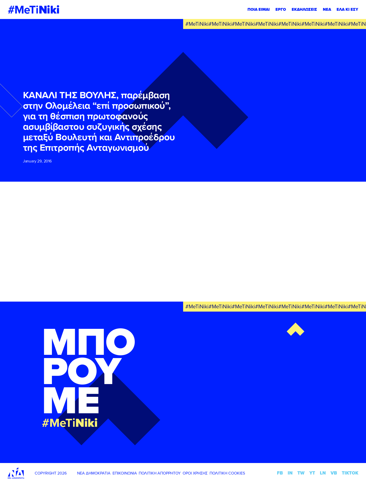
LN (323, 473)
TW (301, 473)
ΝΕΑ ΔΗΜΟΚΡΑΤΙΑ (94, 473)
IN (290, 473)
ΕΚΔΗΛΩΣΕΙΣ (304, 9)
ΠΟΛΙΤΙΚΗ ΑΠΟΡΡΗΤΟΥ (160, 473)
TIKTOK (350, 473)
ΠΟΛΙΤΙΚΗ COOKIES (227, 473)
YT (312, 473)
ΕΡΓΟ (280, 9)
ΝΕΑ (327, 9)
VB (334, 473)
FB (280, 473)
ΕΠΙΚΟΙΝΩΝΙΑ (125, 473)
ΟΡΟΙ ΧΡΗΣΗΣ (195, 473)
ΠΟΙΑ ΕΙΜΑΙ (258, 9)
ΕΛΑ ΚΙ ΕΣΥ (347, 9)
